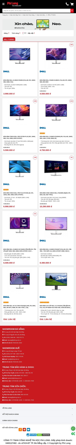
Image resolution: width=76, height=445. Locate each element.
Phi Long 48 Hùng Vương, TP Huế (13, 351)
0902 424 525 (24, 394)
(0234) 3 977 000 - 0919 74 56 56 (15, 354)
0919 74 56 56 (19, 356)
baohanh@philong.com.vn (15, 378)
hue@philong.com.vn (13, 359)
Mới (25, 33)
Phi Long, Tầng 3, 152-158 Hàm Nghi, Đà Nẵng (16, 370)
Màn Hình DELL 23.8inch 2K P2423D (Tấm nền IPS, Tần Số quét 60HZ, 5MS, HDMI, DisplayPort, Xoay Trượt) (19, 251)
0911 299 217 (24, 375)
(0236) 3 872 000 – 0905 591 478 (24, 373)
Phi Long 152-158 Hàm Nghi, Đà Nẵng (14, 332)
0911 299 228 (18, 392)
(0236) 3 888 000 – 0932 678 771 (15, 337)
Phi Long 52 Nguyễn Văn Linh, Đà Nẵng (14, 334)
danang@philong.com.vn (14, 340)
